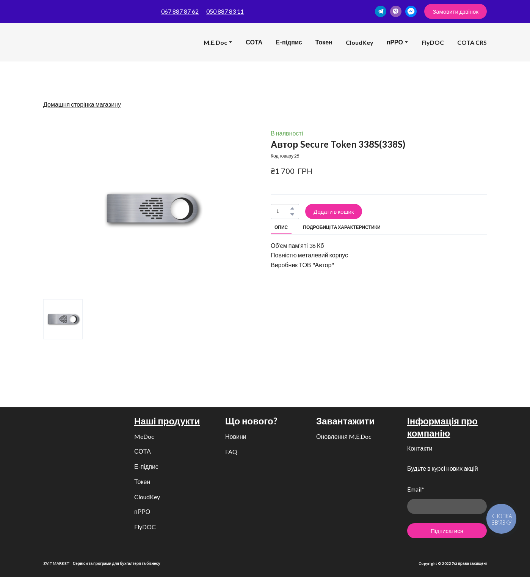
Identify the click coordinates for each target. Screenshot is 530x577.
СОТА (254, 42)
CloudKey (359, 42)
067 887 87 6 (178, 11)
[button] (380, 11)
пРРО (142, 511)
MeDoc (144, 436)
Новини (235, 436)
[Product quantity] (283, 211)
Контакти (420, 448)
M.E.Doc (215, 42)
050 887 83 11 (225, 11)
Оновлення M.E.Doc (344, 436)
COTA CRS (472, 42)
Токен (323, 42)
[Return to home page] (55, 42)
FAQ (231, 451)
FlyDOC (433, 42)
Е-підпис (289, 42)
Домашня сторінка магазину (82, 104)
